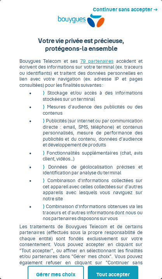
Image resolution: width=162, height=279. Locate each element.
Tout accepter (115, 262)
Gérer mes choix (36, 262)
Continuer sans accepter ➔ (128, 7)
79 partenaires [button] (86, 67)
